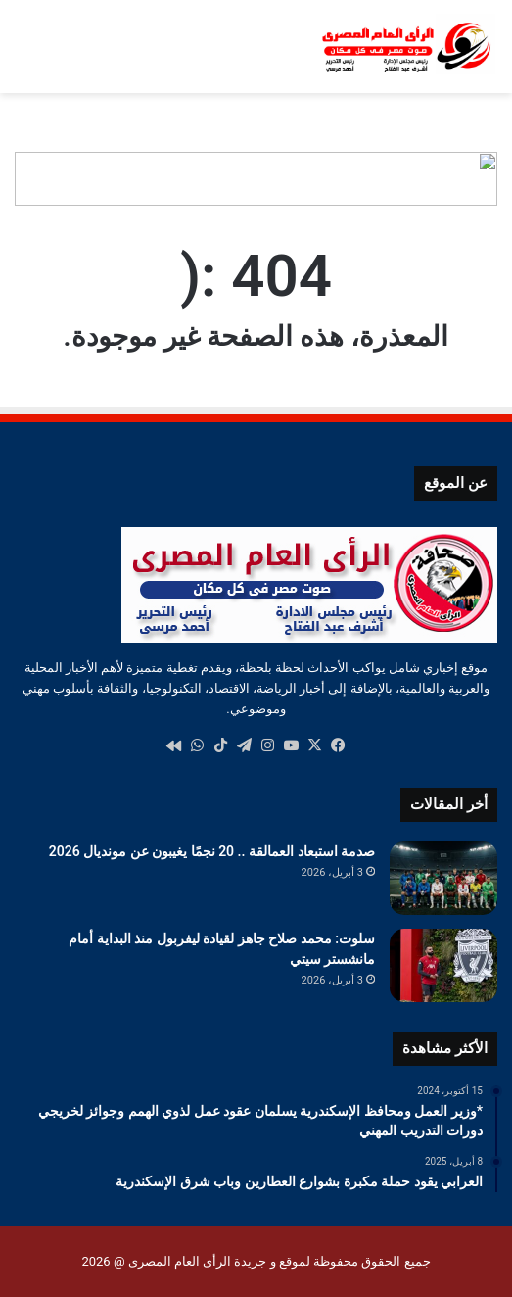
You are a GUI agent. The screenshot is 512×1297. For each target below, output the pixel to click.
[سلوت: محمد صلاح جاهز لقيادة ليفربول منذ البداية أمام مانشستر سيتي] (443, 965)
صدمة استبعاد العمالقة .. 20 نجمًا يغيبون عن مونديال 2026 (212, 851)
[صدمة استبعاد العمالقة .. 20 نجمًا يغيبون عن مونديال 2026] (443, 878)
